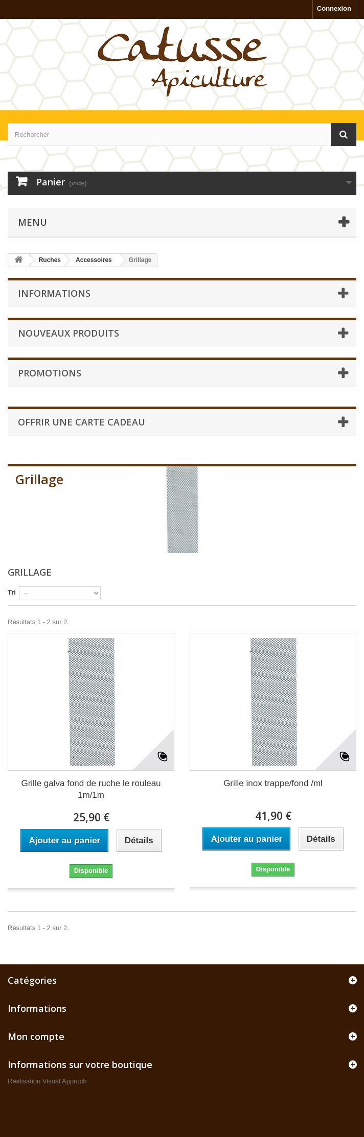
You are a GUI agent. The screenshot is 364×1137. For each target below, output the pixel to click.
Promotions (49, 373)
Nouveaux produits (68, 333)
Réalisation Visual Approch (47, 1081)
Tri (12, 592)
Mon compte (36, 1036)
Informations (54, 293)
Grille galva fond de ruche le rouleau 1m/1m (91, 789)
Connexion (334, 8)
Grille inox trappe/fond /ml (273, 783)
